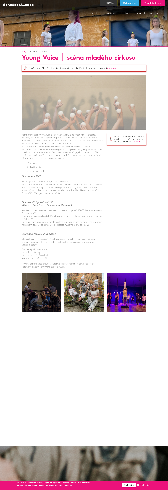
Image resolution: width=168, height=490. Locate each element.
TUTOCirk (108, 3)
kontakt (140, 13)
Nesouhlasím (143, 485)
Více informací (68, 485)
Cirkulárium (129, 3)
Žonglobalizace (153, 3)
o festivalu (125, 13)
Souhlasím (129, 485)
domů (83, 13)
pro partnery (157, 13)
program (110, 13)
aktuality (95, 13)
